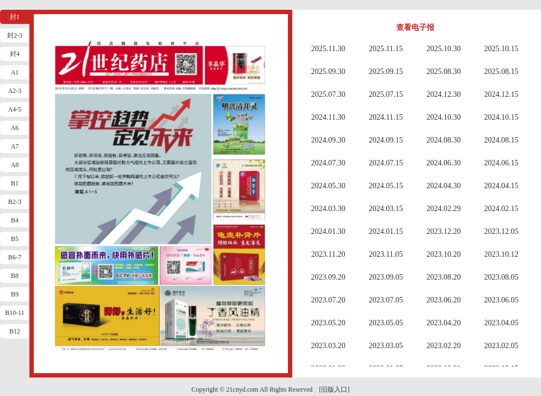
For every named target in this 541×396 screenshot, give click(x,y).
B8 (15, 276)
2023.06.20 (444, 300)
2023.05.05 (386, 323)
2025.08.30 (444, 71)
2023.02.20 (444, 346)
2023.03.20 (328, 346)
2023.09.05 (386, 277)
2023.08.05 (501, 277)
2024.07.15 (386, 163)
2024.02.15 (501, 209)
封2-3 (14, 35)
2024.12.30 (444, 94)
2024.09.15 (386, 140)
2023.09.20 (328, 277)
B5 (15, 239)
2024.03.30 (328, 209)
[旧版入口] (334, 389)
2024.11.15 (386, 117)
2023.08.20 (444, 277)
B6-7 (14, 257)
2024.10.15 (501, 117)
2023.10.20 (444, 254)
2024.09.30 (328, 140)
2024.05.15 (386, 186)
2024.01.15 (386, 231)
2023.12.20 (444, 231)
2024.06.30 (444, 163)
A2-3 (15, 91)
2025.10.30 (444, 49)
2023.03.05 (386, 346)
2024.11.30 (328, 117)
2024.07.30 (328, 163)
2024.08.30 (444, 140)
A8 (15, 165)
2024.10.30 (444, 117)
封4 (15, 54)
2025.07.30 (328, 94)
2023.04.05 (501, 323)
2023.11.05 (386, 254)
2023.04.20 (444, 323)
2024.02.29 (444, 209)
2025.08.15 (501, 71)
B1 (15, 183)
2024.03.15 (386, 209)
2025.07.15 (386, 94)
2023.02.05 (501, 346)
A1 (15, 72)
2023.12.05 (501, 231)
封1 (15, 17)
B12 (14, 331)
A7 (15, 146)
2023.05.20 (328, 323)
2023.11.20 (328, 254)
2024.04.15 (501, 186)
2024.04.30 (444, 186)
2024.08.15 (501, 140)
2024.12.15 (501, 94)
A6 (15, 128)
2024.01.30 (328, 231)
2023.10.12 (501, 254)
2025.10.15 (501, 49)
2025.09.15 (386, 71)
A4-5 (15, 109)
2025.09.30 (328, 71)
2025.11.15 (386, 49)
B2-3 (14, 202)
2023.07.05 (386, 300)
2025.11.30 (328, 49)
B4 (15, 220)
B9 (15, 294)
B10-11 (14, 313)
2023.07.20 (328, 300)
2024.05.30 (328, 186)
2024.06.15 (501, 163)
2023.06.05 (501, 300)
